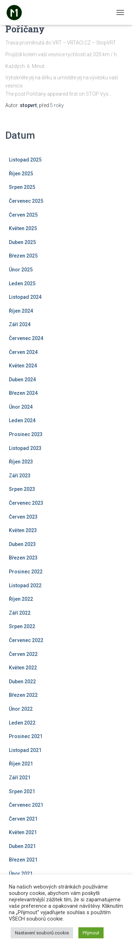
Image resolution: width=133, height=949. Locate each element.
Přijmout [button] (91, 932)
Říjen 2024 (21, 311)
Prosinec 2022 (26, 571)
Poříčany (25, 29)
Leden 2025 (22, 283)
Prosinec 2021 (26, 736)
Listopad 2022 (25, 585)
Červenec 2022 (26, 640)
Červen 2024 (23, 352)
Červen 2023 (23, 517)
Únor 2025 (21, 269)
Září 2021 (20, 777)
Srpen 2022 (22, 626)
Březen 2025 (23, 256)
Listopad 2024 (25, 297)
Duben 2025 (22, 242)
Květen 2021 (23, 832)
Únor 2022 (21, 709)
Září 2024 (20, 324)
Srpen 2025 (22, 187)
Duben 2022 (22, 681)
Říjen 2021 (21, 764)
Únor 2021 (21, 873)
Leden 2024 (22, 420)
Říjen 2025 (21, 173)
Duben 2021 (22, 846)
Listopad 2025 (25, 160)
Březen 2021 (23, 860)
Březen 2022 (23, 695)
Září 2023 (20, 475)
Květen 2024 (23, 366)
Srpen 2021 (22, 791)
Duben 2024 (22, 379)
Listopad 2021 (25, 750)
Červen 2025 (23, 215)
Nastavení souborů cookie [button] (42, 932)
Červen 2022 (23, 654)
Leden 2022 (22, 723)
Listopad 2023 (25, 448)
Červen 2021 (23, 819)
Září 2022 (20, 613)
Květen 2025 (23, 228)
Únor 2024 (21, 407)
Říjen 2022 (21, 599)
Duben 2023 (22, 544)
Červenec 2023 (26, 503)
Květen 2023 (23, 530)
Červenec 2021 (26, 805)
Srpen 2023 (22, 489)
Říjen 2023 (21, 462)
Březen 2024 (23, 393)
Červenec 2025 (26, 201)
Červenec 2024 (26, 338)
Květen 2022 (23, 667)
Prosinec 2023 (26, 434)
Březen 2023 (23, 558)
